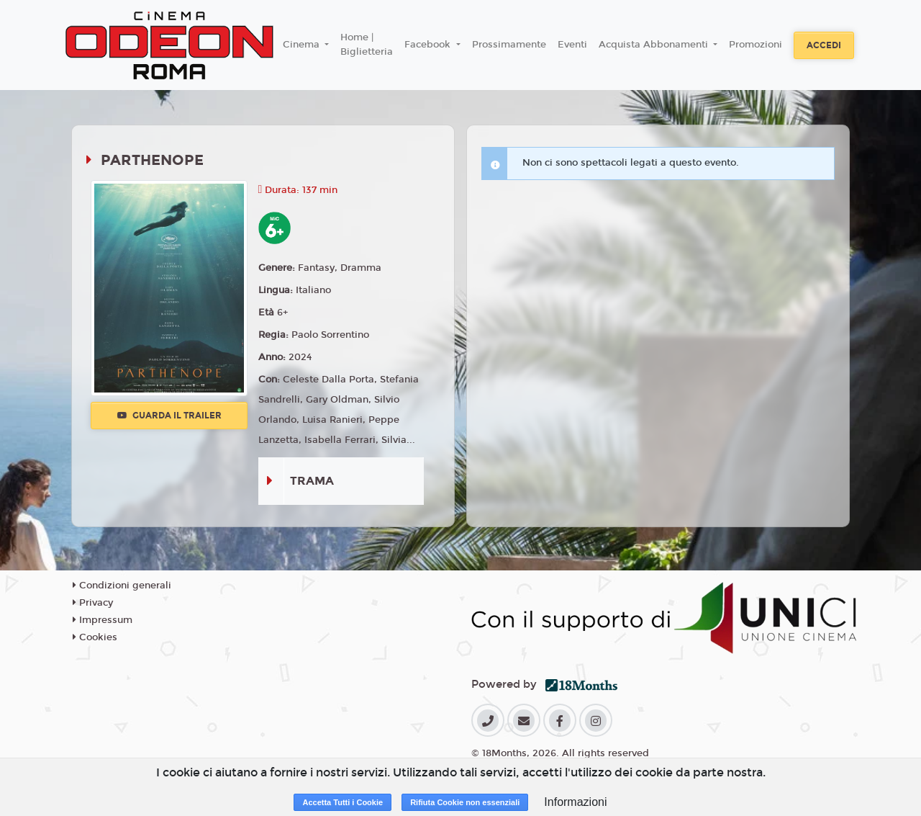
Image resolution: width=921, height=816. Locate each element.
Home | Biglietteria (366, 45)
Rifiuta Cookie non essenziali (465, 802)
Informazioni (575, 802)
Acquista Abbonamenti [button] (655, 44)
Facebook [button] (428, 44)
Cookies (95, 637)
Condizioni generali (122, 585)
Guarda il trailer (169, 416)
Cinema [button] (302, 44)
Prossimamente (509, 44)
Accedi (824, 45)
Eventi (572, 44)
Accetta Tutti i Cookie (342, 802)
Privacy (93, 603)
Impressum (102, 620)
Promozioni (755, 44)
